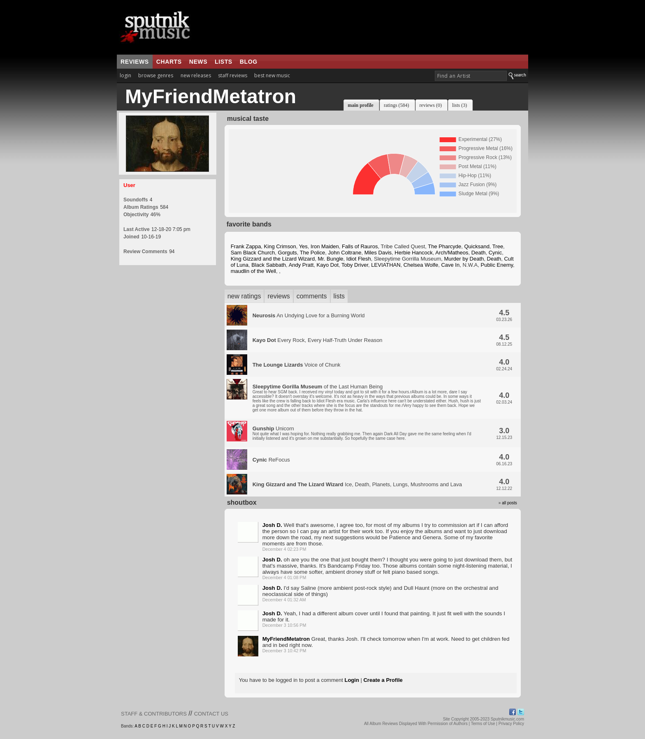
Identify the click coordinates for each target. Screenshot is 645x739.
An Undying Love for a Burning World (309, 315)
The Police (312, 252)
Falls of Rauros (360, 246)
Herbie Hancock (413, 252)
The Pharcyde (444, 246)
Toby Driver (354, 265)
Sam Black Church (253, 252)
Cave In (450, 265)
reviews (135, 61)
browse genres (155, 75)
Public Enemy (496, 265)
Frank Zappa (246, 246)
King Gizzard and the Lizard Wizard (273, 259)
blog (249, 61)
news (198, 61)
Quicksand (476, 246)
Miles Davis (378, 252)
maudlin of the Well (253, 271)
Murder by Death (464, 259)
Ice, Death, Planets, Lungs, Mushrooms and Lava (357, 484)
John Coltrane (344, 252)
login (125, 75)
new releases (196, 75)
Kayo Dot (328, 265)
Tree (497, 246)
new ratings (244, 296)
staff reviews (232, 75)
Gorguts (287, 252)
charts (169, 61)
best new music (272, 75)
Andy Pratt (301, 265)
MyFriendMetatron (286, 639)
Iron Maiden (325, 246)
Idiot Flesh (358, 259)
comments (312, 296)
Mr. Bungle (330, 259)
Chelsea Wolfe (421, 265)
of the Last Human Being (367, 397)
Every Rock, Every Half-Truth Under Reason (318, 340)
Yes (303, 246)
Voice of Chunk (297, 365)
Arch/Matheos (451, 252)
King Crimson (280, 246)
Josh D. (272, 525)
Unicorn (362, 433)
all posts (509, 503)
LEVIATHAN (385, 265)
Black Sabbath (268, 265)
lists (223, 61)
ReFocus (271, 460)
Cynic (495, 252)
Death (478, 252)
